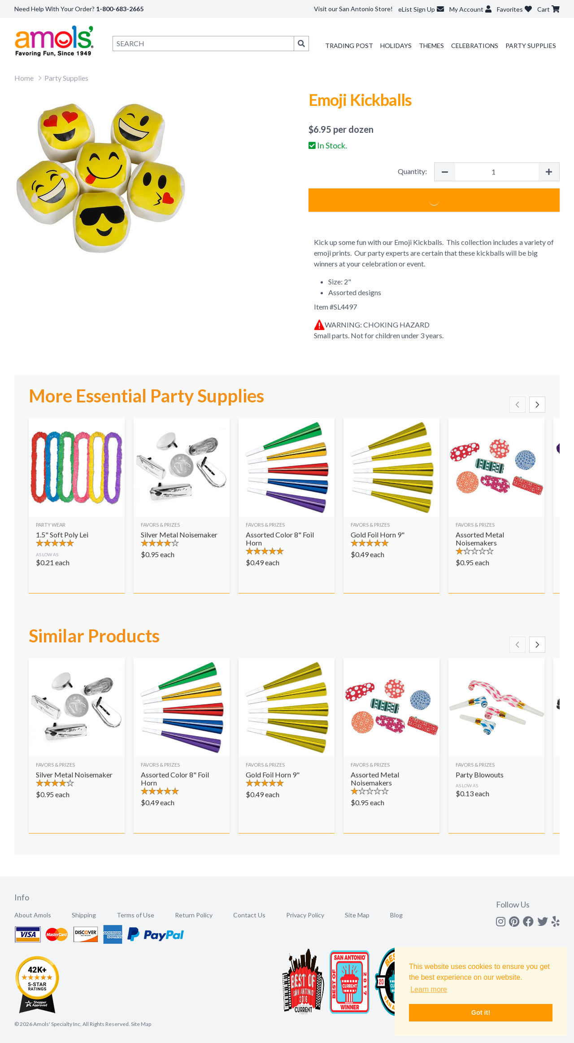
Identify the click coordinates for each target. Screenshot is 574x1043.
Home (24, 78)
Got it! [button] (480, 1012)
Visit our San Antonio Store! (353, 9)
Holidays (396, 45)
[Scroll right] (537, 405)
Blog (396, 915)
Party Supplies (530, 45)
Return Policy (194, 915)
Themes (431, 45)
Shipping (84, 915)
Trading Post (349, 45)
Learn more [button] (428, 989)
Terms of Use (135, 915)
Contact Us (249, 915)
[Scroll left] (517, 405)
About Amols (32, 915)
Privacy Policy (305, 915)
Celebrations (474, 45)
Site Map (357, 915)
